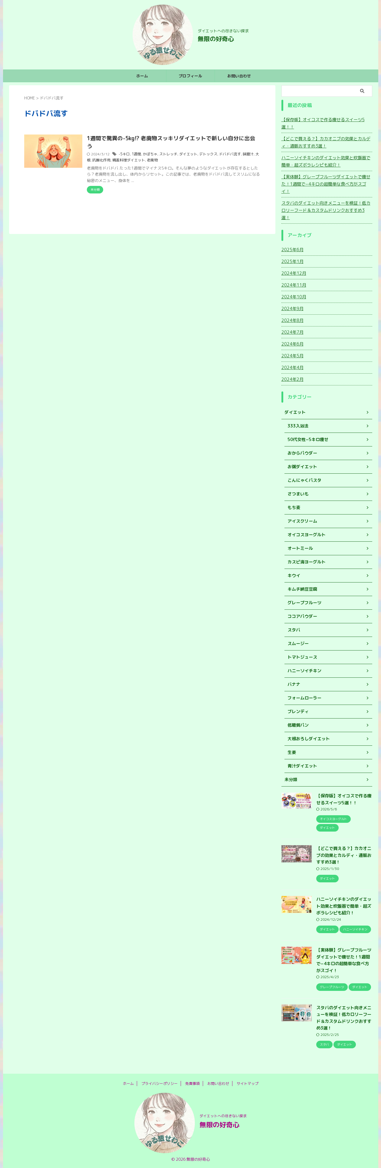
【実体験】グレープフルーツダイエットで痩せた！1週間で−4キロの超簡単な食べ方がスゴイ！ (325, 184)
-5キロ (126, 154)
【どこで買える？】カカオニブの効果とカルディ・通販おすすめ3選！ (325, 142)
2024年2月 (292, 379)
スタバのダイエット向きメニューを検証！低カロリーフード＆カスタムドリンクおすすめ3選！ (325, 210)
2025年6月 (292, 249)
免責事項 (192, 1083)
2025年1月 (292, 261)
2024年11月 (293, 285)
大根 (93, 160)
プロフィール (190, 76)
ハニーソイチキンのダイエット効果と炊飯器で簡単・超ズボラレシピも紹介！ (325, 161)
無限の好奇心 (216, 38)
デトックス (211, 154)
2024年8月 (292, 320)
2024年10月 (293, 297)
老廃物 (158, 160)
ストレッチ (171, 154)
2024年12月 (293, 273)
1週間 (138, 154)
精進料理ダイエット (134, 160)
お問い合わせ (239, 76)
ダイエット (191, 154)
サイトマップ (247, 1083)
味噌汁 (250, 154)
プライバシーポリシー (159, 1083)
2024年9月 (292, 308)
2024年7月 (292, 332)
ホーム (142, 76)
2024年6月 (292, 344)
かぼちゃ (152, 154)
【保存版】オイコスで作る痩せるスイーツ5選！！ (323, 123)
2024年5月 (292, 356)
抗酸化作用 (107, 160)
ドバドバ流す (232, 154)
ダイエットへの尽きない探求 (223, 1115)
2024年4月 (292, 367)
